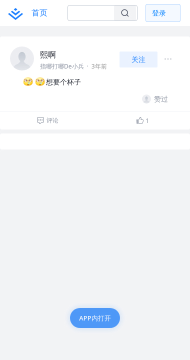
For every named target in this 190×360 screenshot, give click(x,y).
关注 (139, 59)
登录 (159, 13)
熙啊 (48, 54)
